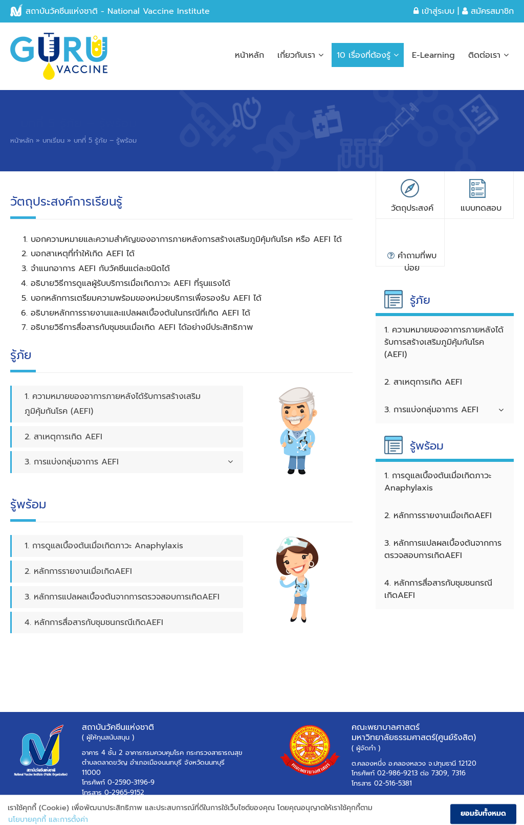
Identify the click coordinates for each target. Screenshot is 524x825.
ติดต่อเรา (488, 55)
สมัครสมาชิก (488, 11)
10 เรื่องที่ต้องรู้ (368, 55)
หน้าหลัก (249, 55)
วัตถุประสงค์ (412, 208)
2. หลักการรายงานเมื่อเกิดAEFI (78, 571)
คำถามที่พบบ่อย (411, 258)
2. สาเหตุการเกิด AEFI (63, 437)
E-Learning (433, 55)
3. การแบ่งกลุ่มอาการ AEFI (129, 462)
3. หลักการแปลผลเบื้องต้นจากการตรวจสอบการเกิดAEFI (122, 597)
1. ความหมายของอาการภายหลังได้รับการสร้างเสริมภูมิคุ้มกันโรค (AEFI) (113, 403)
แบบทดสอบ (481, 208)
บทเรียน (53, 140)
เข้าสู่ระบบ (433, 11)
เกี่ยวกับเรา (300, 55)
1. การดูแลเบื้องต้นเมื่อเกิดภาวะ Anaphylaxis (104, 546)
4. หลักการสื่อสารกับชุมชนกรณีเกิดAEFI (94, 622)
